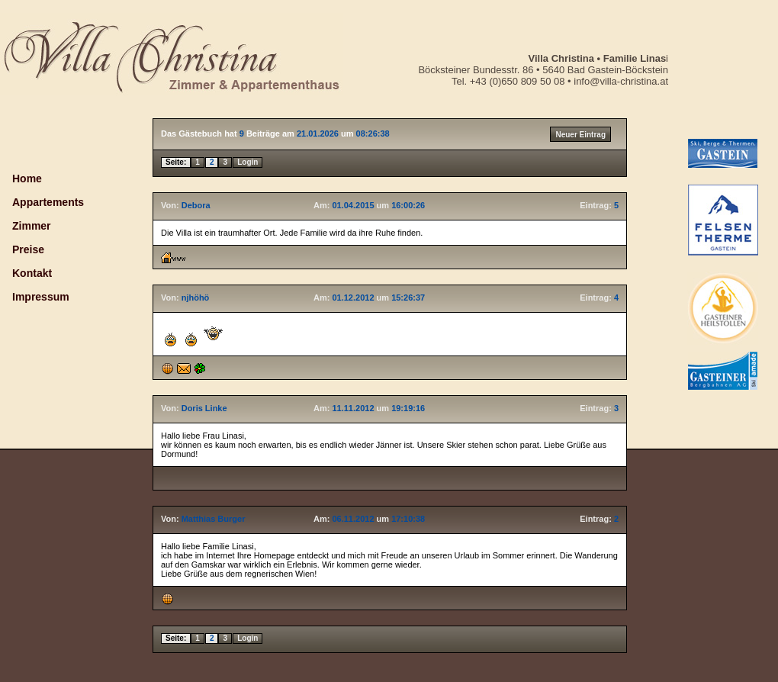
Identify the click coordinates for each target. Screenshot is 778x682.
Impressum (40, 297)
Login (247, 162)
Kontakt (32, 273)
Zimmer (31, 226)
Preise (28, 249)
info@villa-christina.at (619, 81)
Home (27, 178)
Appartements (48, 202)
